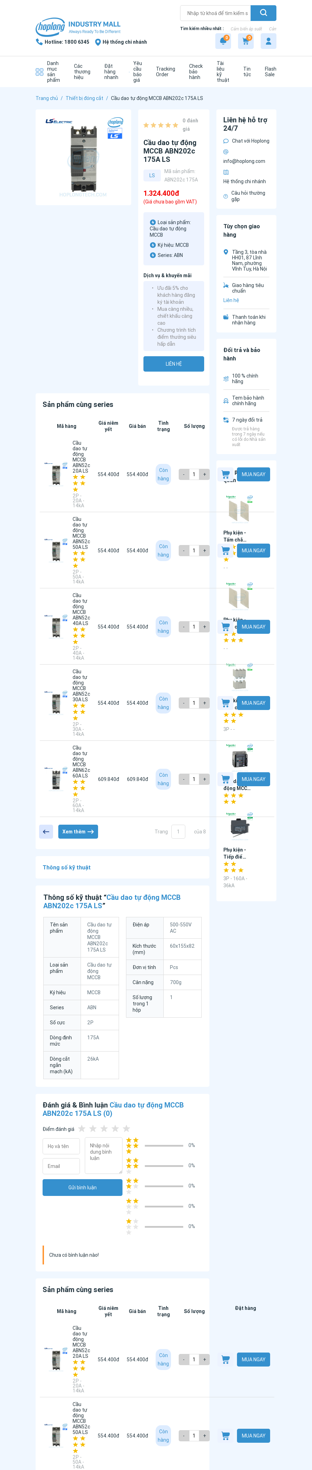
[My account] (268, 41)
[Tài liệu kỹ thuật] (221, 71)
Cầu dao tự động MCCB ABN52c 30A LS (81, 685)
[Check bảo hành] (194, 71)
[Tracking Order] (164, 71)
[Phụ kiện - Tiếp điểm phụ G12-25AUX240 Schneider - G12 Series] (240, 826)
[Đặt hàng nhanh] (109, 71)
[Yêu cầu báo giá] (135, 71)
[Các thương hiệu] (80, 71)
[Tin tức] (245, 71)
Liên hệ (174, 364)
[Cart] (246, 41)
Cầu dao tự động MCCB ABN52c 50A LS (81, 533)
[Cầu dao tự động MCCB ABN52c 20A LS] (56, 474)
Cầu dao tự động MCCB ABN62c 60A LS (81, 762)
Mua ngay (254, 474)
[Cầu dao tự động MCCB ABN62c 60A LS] (56, 779)
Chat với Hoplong (246, 141)
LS (152, 175)
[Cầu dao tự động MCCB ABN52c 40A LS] (56, 627)
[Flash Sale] (268, 71)
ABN (178, 255)
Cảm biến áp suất (246, 28)
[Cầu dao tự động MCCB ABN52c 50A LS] (56, 551)
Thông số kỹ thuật (67, 867)
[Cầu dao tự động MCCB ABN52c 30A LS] (56, 703)
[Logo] (78, 27)
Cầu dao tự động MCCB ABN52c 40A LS (81, 609)
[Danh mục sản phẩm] (48, 71)
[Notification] (223, 41)
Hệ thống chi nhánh (244, 177)
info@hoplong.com (244, 156)
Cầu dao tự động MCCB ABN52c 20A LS (81, 457)
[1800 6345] (62, 41)
